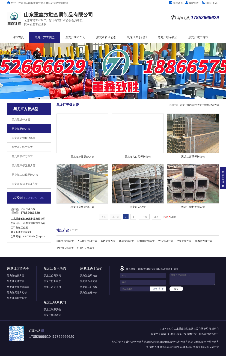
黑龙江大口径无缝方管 (25, 174)
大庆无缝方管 (165, 241)
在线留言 (176, 3)
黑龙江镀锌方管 (21, 119)
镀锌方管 (131, 342)
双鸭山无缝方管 (146, 241)
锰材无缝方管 (183, 342)
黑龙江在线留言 (52, 315)
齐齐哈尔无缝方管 (87, 241)
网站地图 (192, 3)
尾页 (156, 217)
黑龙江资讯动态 (106, 37)
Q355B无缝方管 (192, 347)
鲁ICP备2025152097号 (173, 334)
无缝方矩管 (153, 342)
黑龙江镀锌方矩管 (22, 156)
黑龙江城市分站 (198, 37)
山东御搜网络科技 (209, 334)
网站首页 (18, 37)
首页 (182, 105)
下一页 (144, 217)
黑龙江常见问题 (52, 287)
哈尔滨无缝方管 (65, 241)
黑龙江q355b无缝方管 (25, 183)
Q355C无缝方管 (210, 347)
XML (215, 3)
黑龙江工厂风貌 (88, 287)
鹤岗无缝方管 (126, 241)
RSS (206, 3)
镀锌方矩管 (176, 347)
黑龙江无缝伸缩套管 (23, 137)
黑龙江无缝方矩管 (22, 147)
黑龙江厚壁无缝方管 (23, 165)
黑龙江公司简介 (88, 275)
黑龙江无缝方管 (21, 128)
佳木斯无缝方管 (203, 241)
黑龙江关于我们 (137, 37)
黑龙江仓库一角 (88, 292)
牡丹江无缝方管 (86, 248)
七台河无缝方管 (65, 248)
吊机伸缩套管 (198, 342)
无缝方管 (141, 342)
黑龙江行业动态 (52, 281)
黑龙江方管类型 (45, 37)
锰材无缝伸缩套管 (159, 347)
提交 (176, 289)
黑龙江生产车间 (75, 37)
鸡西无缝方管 (108, 241)
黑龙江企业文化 (88, 281)
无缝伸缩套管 (167, 342)
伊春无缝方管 (184, 241)
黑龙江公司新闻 (52, 275)
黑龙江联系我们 (167, 37)
